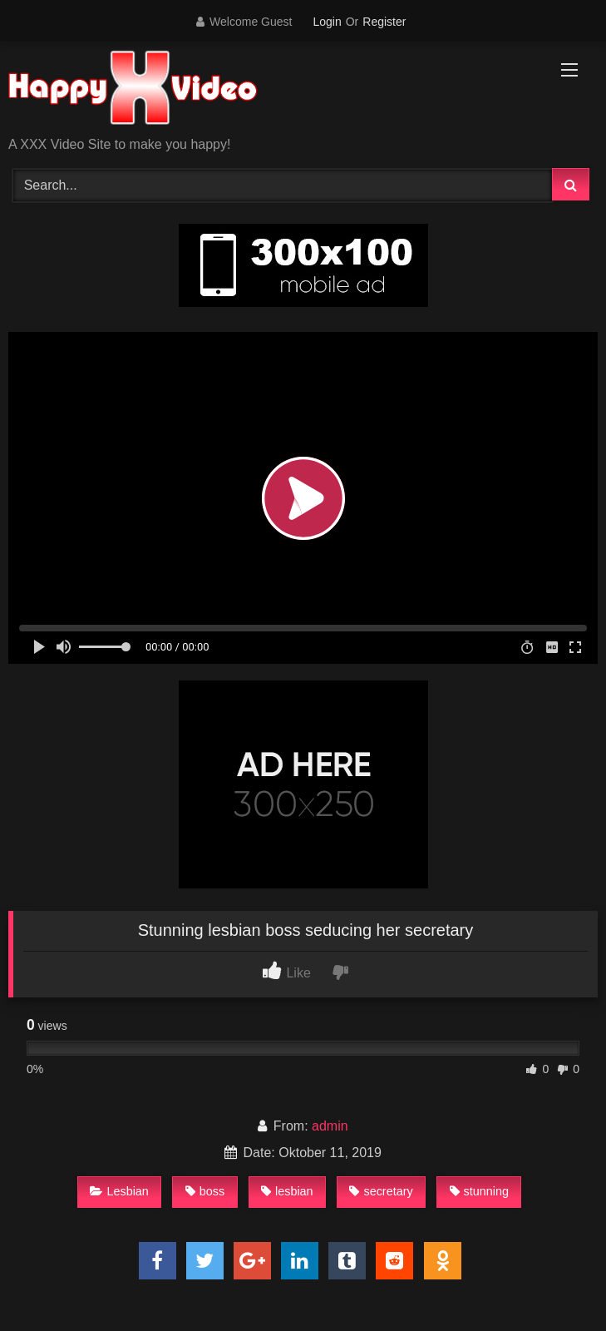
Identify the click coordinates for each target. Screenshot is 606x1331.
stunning (479, 1191)
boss (204, 1191)
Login (327, 21)
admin (330, 1126)
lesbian (287, 1191)
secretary (380, 1191)
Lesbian (119, 1191)
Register (384, 21)
